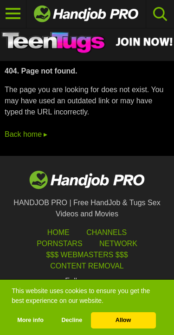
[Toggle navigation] (13, 14)
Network (118, 244)
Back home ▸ (26, 134)
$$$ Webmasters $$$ (87, 255)
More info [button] (30, 320)
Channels (106, 232)
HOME (58, 232)
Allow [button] (123, 320)
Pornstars (59, 244)
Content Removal (87, 266)
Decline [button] (71, 320)
